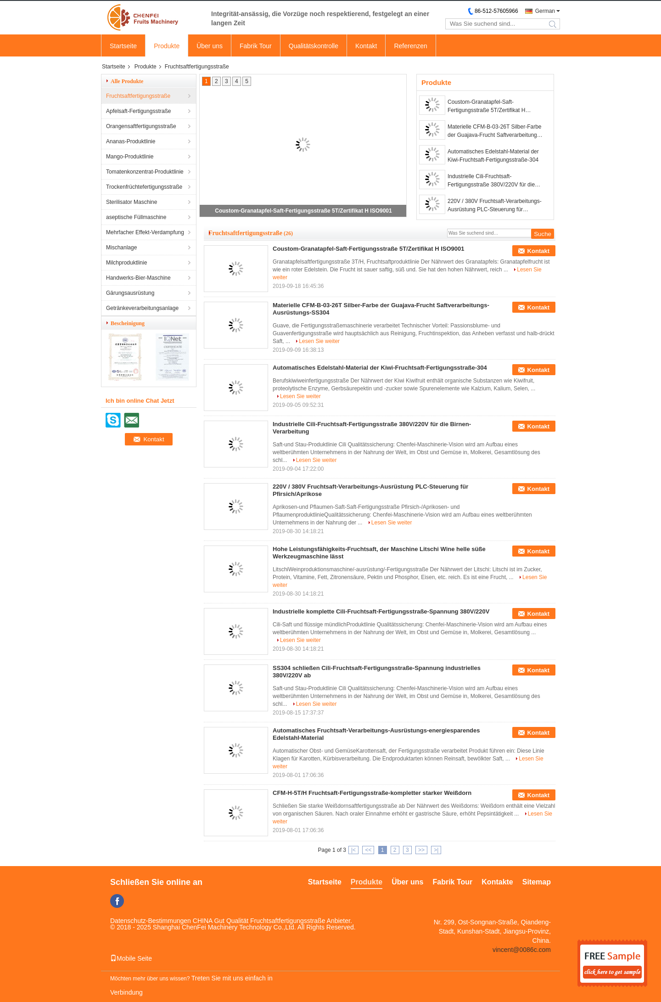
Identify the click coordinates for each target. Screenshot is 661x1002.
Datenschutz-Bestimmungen (150, 920)
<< (368, 850)
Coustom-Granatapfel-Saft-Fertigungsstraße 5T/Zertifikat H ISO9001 (303, 211)
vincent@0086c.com (522, 949)
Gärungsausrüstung (130, 293)
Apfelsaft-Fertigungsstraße (138, 111)
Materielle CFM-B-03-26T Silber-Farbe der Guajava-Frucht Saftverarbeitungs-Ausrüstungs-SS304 (495, 131)
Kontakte (497, 882)
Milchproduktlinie (126, 262)
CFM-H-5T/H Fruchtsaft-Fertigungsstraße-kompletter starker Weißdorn (372, 792)
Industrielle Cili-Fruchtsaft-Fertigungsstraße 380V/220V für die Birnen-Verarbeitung (491, 181)
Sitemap (536, 882)
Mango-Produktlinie (129, 156)
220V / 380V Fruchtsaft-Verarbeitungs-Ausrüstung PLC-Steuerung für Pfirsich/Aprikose (495, 206)
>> (421, 850)
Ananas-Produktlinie (130, 141)
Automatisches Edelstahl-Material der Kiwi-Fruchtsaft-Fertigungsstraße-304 (493, 155)
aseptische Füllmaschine (136, 217)
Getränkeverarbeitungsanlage (142, 308)
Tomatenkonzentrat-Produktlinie (145, 172)
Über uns (209, 46)
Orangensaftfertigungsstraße (141, 126)
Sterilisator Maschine (131, 202)
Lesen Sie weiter (319, 341)
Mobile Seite (131, 958)
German (545, 11)
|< (353, 850)
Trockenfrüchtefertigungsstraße (144, 187)
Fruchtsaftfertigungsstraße (138, 96)
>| (436, 850)
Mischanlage (121, 247)
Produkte (166, 46)
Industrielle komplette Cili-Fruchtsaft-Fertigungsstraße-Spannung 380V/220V (381, 611)
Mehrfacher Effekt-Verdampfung (145, 232)
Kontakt (366, 46)
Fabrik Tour (256, 46)
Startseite (123, 46)
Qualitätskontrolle (313, 46)
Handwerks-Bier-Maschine (138, 278)
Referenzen (410, 46)
